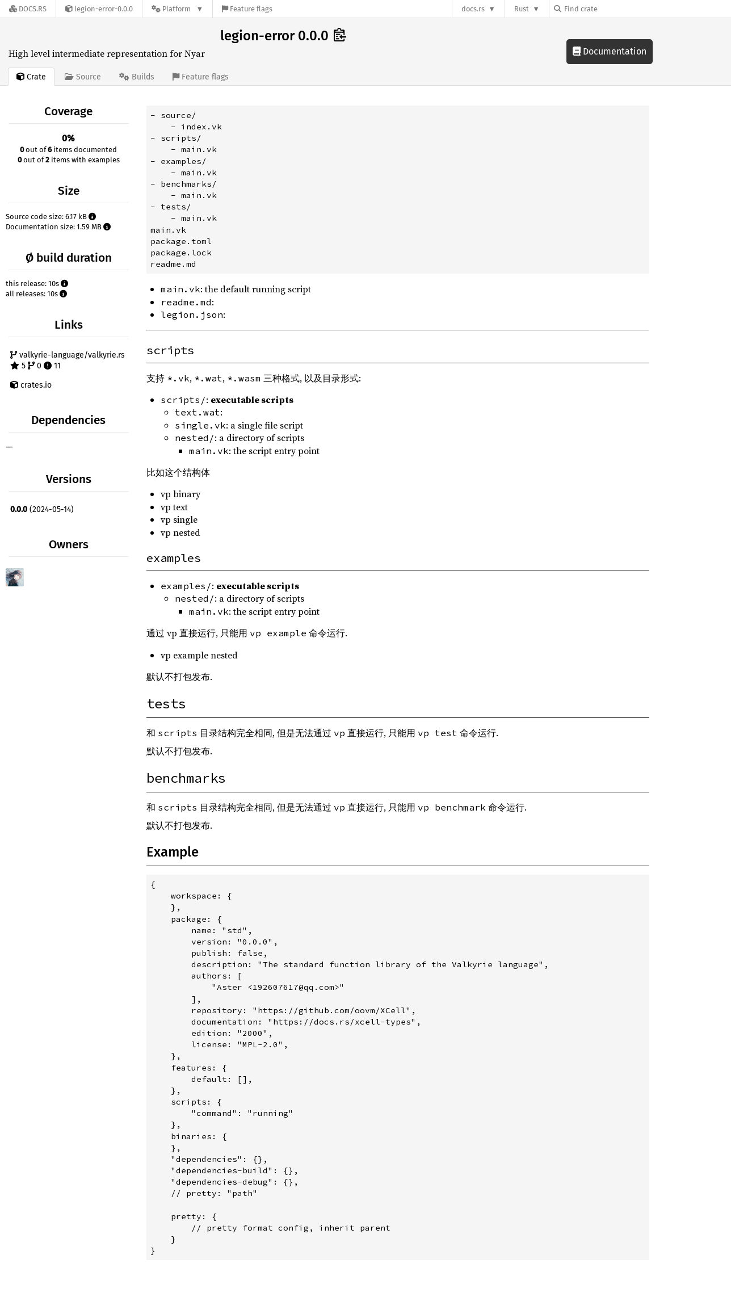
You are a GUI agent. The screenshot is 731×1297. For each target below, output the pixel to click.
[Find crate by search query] (610, 9)
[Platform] (177, 9)
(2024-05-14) (42, 509)
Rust (521, 9)
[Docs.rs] (28, 9)
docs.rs (473, 9)
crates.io (31, 385)
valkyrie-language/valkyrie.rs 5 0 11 (67, 360)
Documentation (609, 51)
